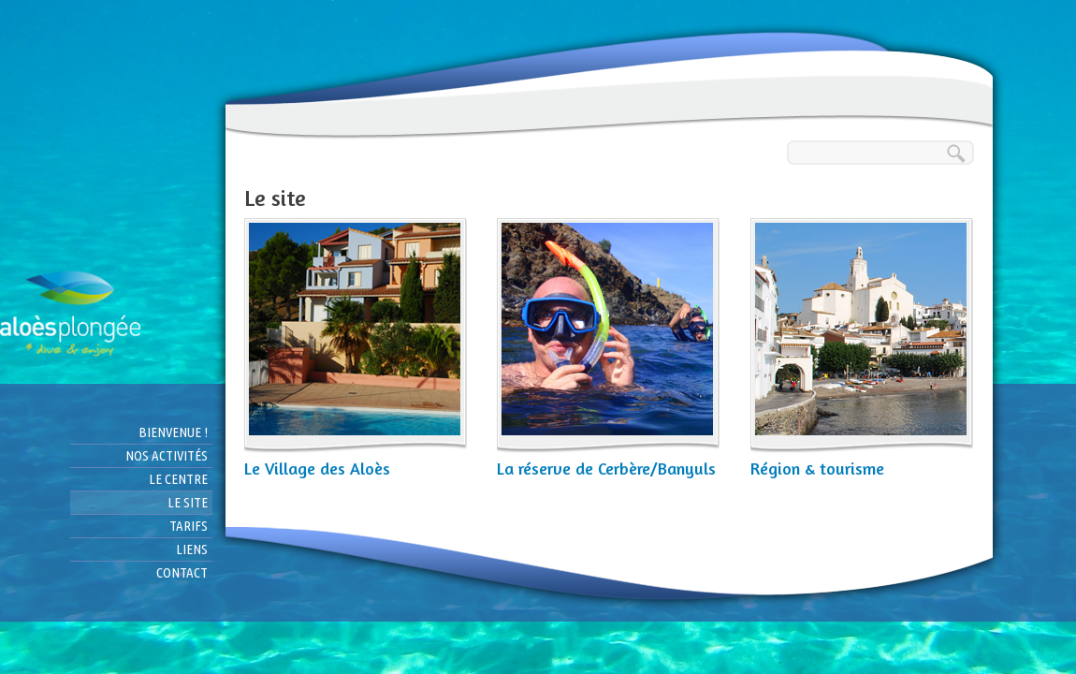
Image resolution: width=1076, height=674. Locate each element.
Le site (187, 502)
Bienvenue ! (173, 432)
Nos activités (166, 455)
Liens (192, 549)
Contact (182, 572)
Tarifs (188, 526)
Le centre (178, 479)
